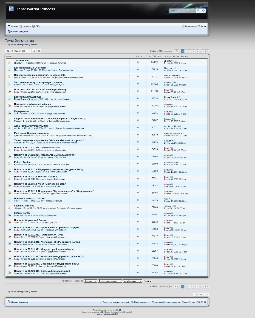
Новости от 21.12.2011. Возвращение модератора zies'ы (46, 263)
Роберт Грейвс (22, 162)
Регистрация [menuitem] (191, 26)
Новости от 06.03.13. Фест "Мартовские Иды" (40, 184)
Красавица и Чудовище (27, 96)
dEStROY (18, 63)
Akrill (16, 201)
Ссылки (14, 26)
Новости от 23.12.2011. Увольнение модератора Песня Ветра (49, 256)
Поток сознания (66, 70)
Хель (16, 92)
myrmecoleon (20, 77)
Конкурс (58, 186)
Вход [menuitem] (203, 26)
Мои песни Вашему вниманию (31, 133)
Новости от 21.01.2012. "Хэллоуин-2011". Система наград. (47, 242)
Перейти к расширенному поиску (22, 45)
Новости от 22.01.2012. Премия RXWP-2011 (38, 234)
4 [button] (193, 51)
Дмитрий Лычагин (22, 135)
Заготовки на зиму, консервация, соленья (38, 82)
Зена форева (21, 60)
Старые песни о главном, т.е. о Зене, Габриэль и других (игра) (50, 118)
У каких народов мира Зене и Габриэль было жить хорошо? (49, 140)
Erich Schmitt (20, 164)
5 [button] (197, 51)
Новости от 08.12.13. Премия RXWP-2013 (37, 176)
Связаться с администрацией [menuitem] (116, 302)
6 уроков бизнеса (24, 205)
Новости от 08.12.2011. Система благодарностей (42, 271)
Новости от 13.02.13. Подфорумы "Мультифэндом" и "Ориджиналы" (54, 191)
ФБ (55, 215)
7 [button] (203, 51)
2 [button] (186, 51)
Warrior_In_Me (20, 128)
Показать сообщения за (79, 281)
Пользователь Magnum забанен (32, 104)
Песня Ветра (20, 99)
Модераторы (21, 111)
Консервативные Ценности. (30, 67)
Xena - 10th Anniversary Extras (31, 125)
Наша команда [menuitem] (141, 302)
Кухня (61, 85)
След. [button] (207, 51)
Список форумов (19, 31)
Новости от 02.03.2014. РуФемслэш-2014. (37, 147)
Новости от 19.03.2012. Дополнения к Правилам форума (46, 227)
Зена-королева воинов (72, 77)
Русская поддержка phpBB (107, 314)
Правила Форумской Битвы (30, 220)
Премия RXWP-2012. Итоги (29, 198)
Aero (95, 310)
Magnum (18, 70)
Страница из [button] (176, 51)
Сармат (17, 121)
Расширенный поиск (203, 10)
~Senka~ (18, 208)
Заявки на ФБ (22, 213)
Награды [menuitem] (27, 26)
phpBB (100, 312)
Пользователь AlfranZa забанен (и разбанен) (40, 89)
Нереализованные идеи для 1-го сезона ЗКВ (40, 75)
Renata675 (19, 85)
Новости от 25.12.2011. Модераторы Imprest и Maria (43, 249)
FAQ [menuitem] (37, 26)
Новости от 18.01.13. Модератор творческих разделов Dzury (49, 169)
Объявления (60, 92)
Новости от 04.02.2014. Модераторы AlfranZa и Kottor (44, 155)
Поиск (198, 10)
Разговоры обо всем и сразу (79, 135)
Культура (62, 63)
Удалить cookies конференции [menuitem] (166, 302)
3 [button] (189, 51)
